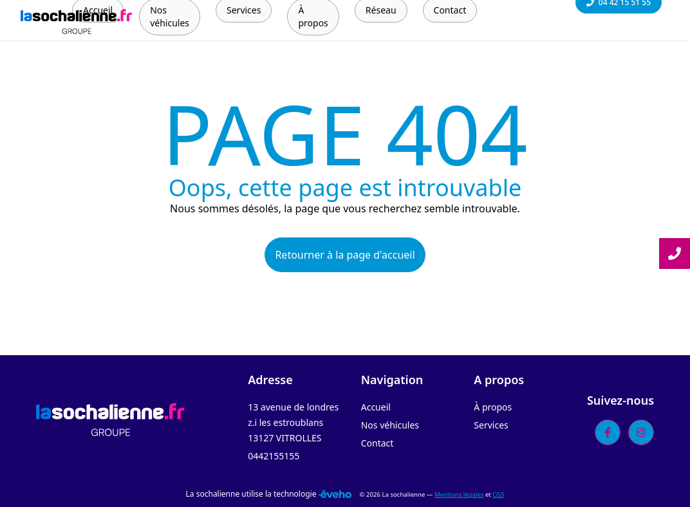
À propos (493, 407)
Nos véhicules (390, 425)
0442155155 (273, 456)
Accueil (376, 407)
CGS (498, 494)
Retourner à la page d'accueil (345, 255)
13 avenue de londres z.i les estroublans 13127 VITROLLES (293, 422)
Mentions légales (458, 494)
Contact (377, 443)
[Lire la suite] (674, 253)
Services (491, 425)
